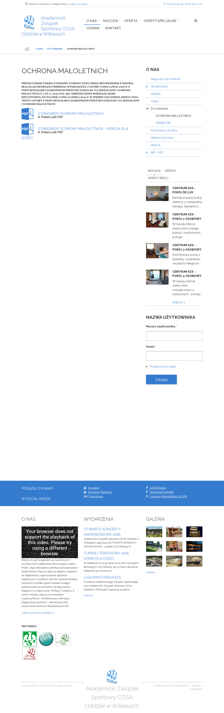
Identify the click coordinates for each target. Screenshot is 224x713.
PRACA (155, 145)
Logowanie (196, 689)
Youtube (93, 488)
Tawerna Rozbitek (161, 492)
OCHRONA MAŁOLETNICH (173, 116)
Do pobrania (54, 49)
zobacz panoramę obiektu (37, 612)
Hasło (151, 346)
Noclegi (110, 21)
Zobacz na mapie (78, 4)
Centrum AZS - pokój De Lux (184, 190)
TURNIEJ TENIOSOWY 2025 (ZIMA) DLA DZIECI (106, 555)
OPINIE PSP (163, 123)
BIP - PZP (157, 152)
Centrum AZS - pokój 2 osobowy (186, 217)
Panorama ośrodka (164, 130)
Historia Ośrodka (162, 137)
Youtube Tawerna (100, 492)
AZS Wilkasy (157, 488)
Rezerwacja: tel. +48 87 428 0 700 (183, 3)
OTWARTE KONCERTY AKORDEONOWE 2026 (102, 531)
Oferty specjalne (160, 21)
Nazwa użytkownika (161, 326)
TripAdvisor (95, 496)
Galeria (155, 93)
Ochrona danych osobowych (170, 686)
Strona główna (27, 49)
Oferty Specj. (158, 178)
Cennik (93, 28)
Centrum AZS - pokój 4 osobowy (186, 274)
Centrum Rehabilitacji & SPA (168, 496)
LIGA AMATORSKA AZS (102, 577)
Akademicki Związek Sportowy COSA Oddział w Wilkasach (48, 26)
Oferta (130, 21)
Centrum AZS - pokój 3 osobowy (186, 247)
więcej (178, 302)
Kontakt (113, 28)
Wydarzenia (159, 86)
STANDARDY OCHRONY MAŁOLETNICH (70, 113)
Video (155, 101)
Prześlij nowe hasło (163, 366)
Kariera (196, 686)
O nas (92, 21)
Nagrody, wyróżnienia (165, 79)
